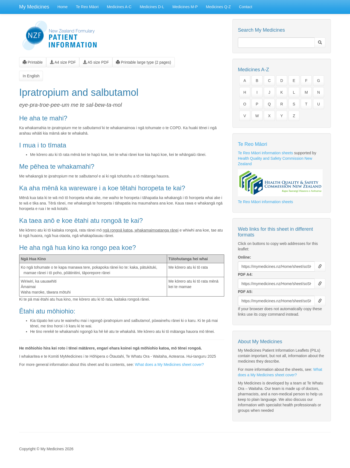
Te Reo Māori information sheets (265, 153)
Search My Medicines (261, 30)
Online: (244, 257)
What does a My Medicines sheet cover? (169, 364)
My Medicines (34, 7)
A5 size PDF (96, 62)
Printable (33, 62)
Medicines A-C (119, 7)
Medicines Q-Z (218, 7)
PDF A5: (245, 291)
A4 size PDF (63, 62)
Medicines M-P (185, 7)
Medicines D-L (152, 7)
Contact (245, 7)
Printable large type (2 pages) (143, 62)
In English (31, 76)
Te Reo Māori (87, 7)
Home (62, 7)
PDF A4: (245, 274)
